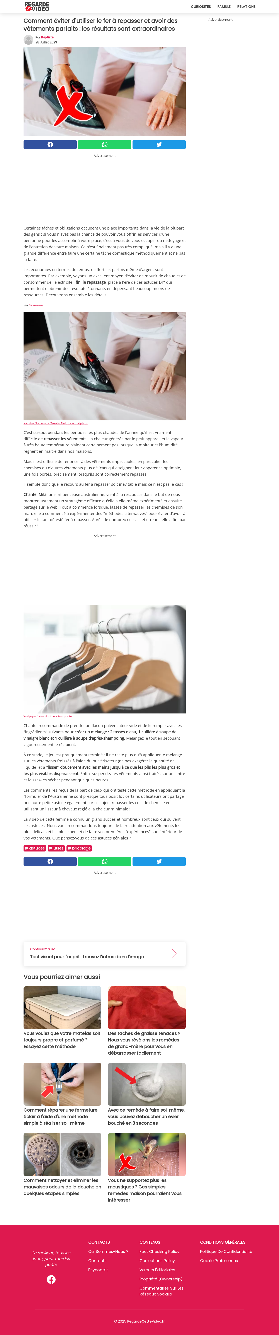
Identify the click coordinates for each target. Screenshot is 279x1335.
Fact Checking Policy (159, 1251)
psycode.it (98, 1270)
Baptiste (47, 37)
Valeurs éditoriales (157, 1270)
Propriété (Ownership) (161, 1279)
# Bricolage (79, 848)
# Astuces (35, 848)
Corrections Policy (157, 1260)
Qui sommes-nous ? (108, 1251)
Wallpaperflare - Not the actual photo (48, 716)
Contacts (97, 1260)
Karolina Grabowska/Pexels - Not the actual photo (56, 423)
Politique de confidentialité (226, 1251)
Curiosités (201, 6)
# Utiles (56, 848)
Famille (224, 6)
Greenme (36, 305)
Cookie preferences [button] (219, 1260)
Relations (246, 6)
